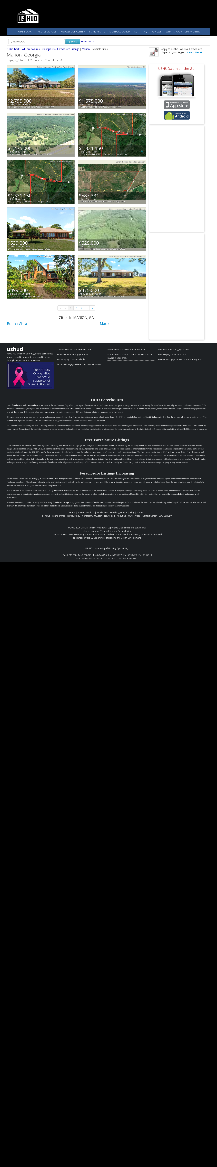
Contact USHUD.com (92, 515)
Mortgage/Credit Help (124, 31)
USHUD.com (87, 527)
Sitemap (140, 512)
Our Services (134, 515)
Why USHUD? (165, 515)
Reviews (157, 31)
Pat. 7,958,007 (85, 555)
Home (72, 512)
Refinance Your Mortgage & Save (72, 354)
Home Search (25, 31)
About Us (121, 515)
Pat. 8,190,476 (130, 555)
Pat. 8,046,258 (100, 555)
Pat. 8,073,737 (115, 555)
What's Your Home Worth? (183, 31)
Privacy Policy (73, 515)
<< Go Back (13, 49)
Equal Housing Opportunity (115, 548)
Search (73, 41)
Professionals (47, 31)
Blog (132, 512)
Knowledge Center (73, 31)
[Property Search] (36, 41)
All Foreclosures (31, 49)
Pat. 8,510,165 (114, 558)
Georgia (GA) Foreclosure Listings (60, 49)
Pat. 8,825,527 (129, 558)
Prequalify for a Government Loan (75, 349)
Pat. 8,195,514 (145, 555)
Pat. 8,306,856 (84, 558)
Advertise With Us (85, 512)
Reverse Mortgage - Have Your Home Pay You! (79, 364)
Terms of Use (58, 515)
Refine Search (87, 41)
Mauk (104, 323)
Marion (86, 49)
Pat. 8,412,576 (99, 558)
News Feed (109, 515)
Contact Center (149, 515)
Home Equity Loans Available (71, 359)
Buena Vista (17, 323)
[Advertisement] (177, 178)
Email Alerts (97, 31)
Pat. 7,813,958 (69, 555)
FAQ (145, 31)
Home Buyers (114, 349)
